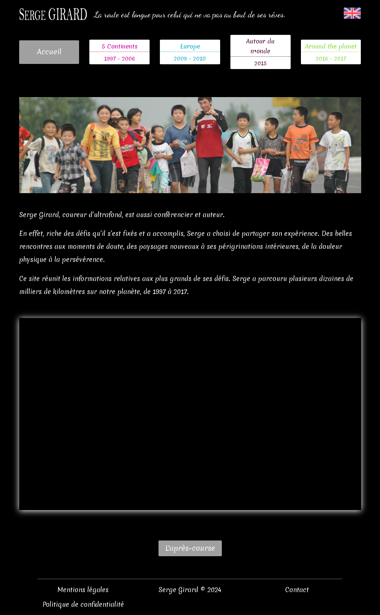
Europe (190, 46)
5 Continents (120, 46)
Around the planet (331, 46)
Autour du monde (260, 46)
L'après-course (190, 548)
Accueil (49, 52)
